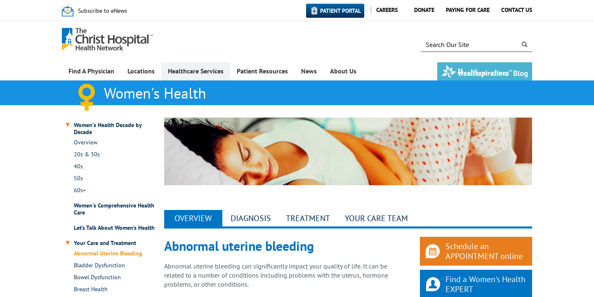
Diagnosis (251, 218)
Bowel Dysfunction (97, 277)
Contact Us (516, 10)
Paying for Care (468, 10)
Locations (141, 71)
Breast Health (91, 289)
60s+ (80, 190)
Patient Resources (262, 71)
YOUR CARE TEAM (376, 218)
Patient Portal (340, 10)
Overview (85, 142)
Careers (387, 10)
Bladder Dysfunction (99, 265)
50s (78, 178)
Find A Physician (91, 71)
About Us (343, 71)
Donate (424, 10)
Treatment (308, 218)
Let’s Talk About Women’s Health (114, 227)
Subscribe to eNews (102, 10)
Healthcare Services (196, 71)
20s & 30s (87, 154)
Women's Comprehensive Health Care (114, 209)
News (309, 71)
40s (78, 166)
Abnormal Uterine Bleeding (108, 253)
